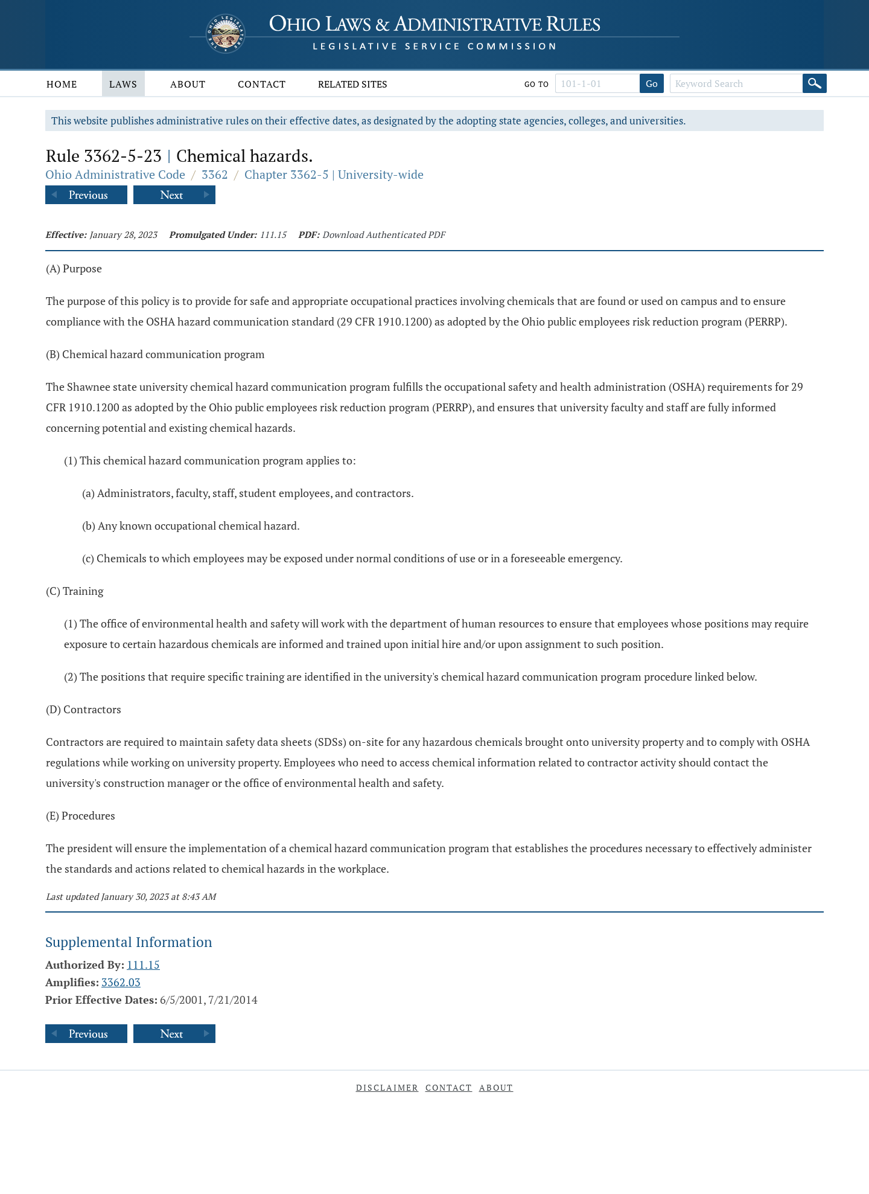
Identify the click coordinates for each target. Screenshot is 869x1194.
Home (61, 84)
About (188, 84)
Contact (262, 84)
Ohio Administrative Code (115, 174)
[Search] (815, 83)
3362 (215, 174)
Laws (123, 84)
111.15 (272, 234)
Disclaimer (387, 1087)
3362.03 (121, 982)
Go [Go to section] (652, 83)
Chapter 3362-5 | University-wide (334, 174)
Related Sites (352, 84)
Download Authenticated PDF (383, 234)
